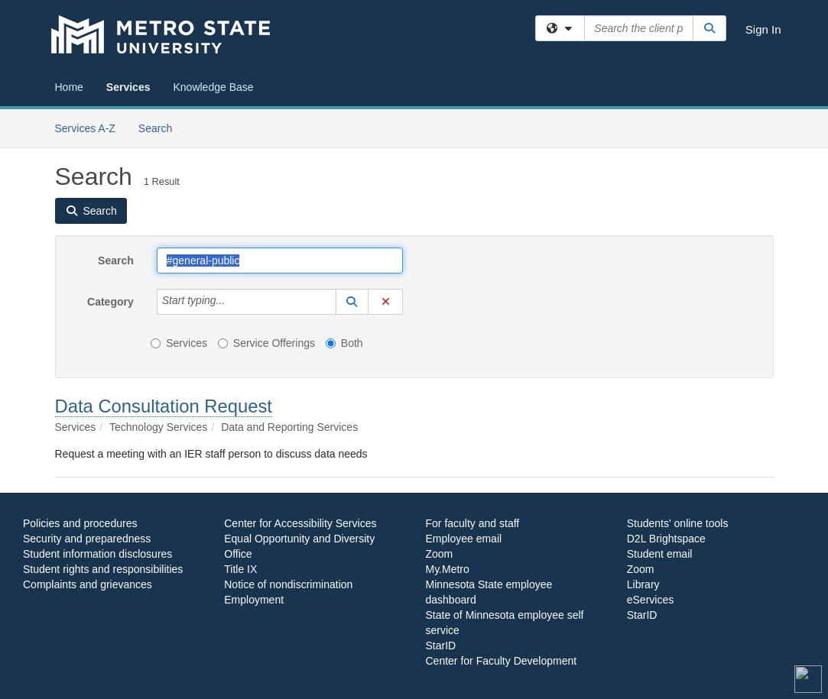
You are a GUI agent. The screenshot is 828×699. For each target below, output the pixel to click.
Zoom (439, 554)
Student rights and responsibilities (103, 569)
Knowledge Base (213, 87)
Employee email (464, 538)
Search (160, 127)
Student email (660, 554)
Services (128, 87)
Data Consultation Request (163, 406)
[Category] (233, 301)
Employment (254, 600)
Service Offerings (266, 343)
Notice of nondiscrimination (288, 584)
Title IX (240, 569)
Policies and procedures (80, 523)
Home (69, 87)
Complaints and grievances (87, 584)
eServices (650, 600)
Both (344, 343)
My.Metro (447, 569)
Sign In (763, 29)
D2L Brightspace (666, 538)
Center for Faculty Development (501, 661)
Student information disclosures (97, 554)
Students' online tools (678, 523)
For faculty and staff (473, 523)
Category (110, 302)
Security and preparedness (87, 538)
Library (643, 584)
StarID (441, 645)
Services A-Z (85, 128)
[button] (352, 302)
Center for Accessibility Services (300, 523)
